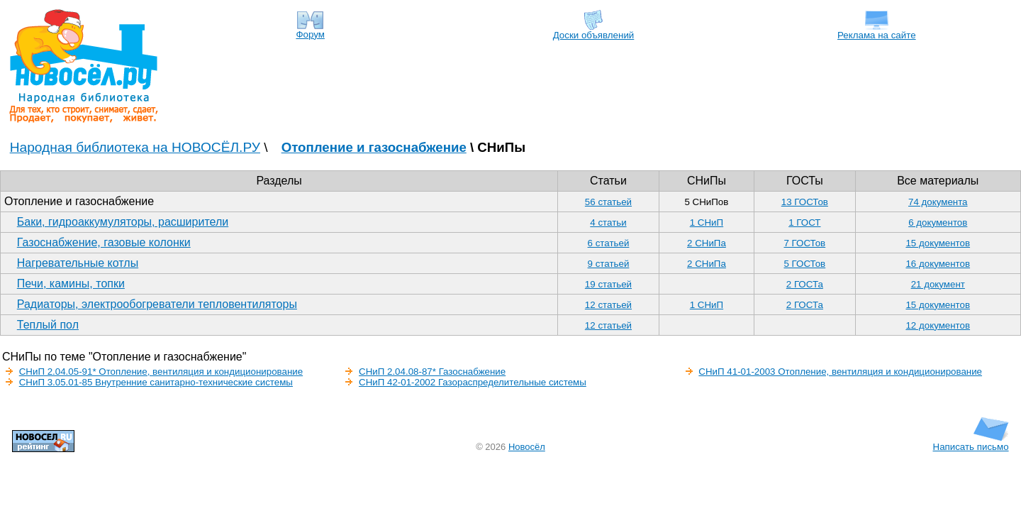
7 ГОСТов (804, 243)
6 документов (937, 222)
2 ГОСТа (804, 284)
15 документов (937, 243)
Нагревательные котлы (77, 263)
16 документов (937, 263)
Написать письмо (971, 442)
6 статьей (609, 243)
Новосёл (526, 446)
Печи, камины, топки (71, 284)
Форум (310, 30)
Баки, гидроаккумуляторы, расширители (122, 222)
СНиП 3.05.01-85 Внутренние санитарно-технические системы (156, 382)
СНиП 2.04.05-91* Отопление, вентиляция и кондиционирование (161, 371)
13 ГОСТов (804, 202)
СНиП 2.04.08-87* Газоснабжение (432, 371)
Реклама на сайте (876, 30)
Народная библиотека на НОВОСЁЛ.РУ (135, 147)
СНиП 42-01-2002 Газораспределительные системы (472, 382)
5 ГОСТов (804, 263)
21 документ (938, 284)
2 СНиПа (706, 243)
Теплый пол (48, 325)
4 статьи (608, 222)
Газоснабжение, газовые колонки (104, 242)
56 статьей (608, 202)
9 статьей (609, 263)
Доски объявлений (594, 30)
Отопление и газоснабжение (374, 147)
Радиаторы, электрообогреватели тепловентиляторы (157, 304)
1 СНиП (706, 222)
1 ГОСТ (804, 222)
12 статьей (608, 305)
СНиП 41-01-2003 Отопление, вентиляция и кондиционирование (840, 371)
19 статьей (608, 284)
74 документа (938, 202)
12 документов (937, 325)
